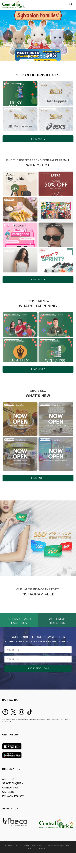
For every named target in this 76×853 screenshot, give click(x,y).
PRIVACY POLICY (13, 796)
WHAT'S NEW (9, 407)
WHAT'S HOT (9, 176)
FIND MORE (38, 138)
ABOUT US (8, 779)
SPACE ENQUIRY (12, 783)
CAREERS (8, 792)
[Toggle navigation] (66, 4)
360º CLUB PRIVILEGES (12, 83)
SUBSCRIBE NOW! (38, 668)
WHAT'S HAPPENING (11, 317)
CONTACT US (10, 787)
